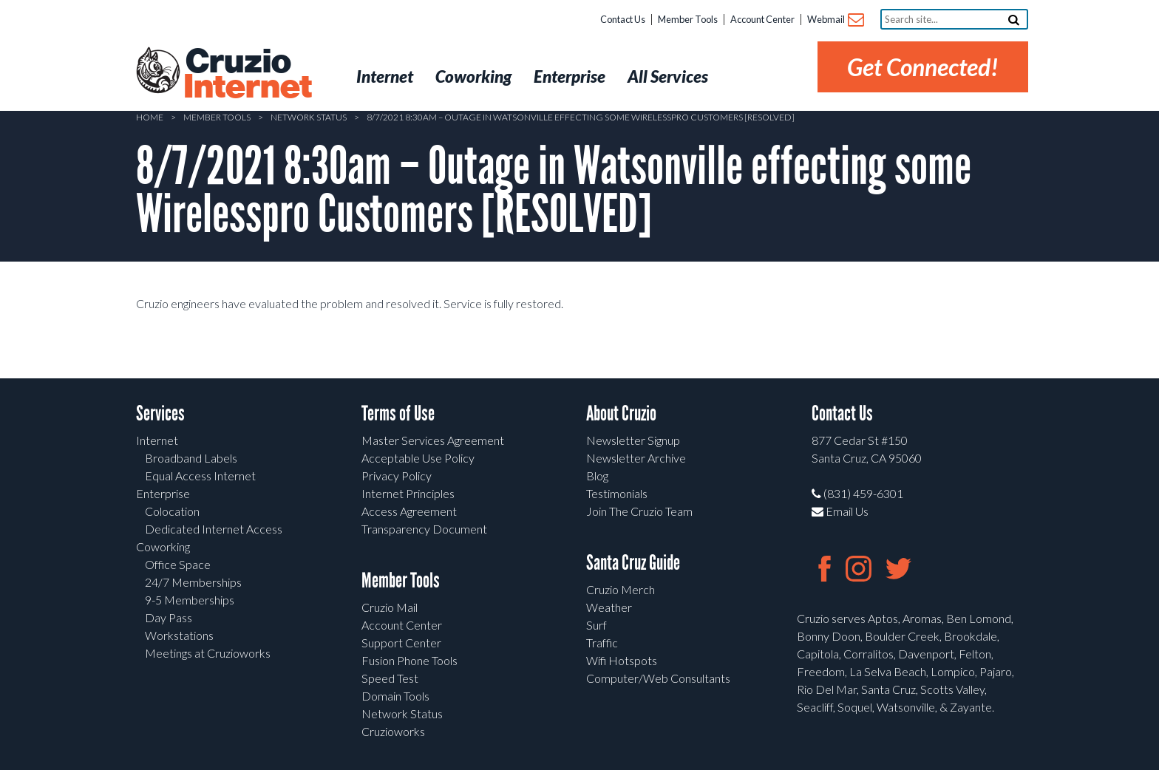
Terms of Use (398, 413)
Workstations (179, 635)
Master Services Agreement (432, 440)
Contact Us (622, 19)
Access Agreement (409, 511)
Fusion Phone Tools (409, 660)
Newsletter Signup (633, 440)
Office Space (178, 564)
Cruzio (247, 74)
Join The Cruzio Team (639, 511)
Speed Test (389, 678)
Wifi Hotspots (621, 660)
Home (149, 117)
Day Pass (168, 617)
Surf (596, 625)
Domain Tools (395, 696)
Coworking (163, 546)
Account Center (762, 19)
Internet (157, 440)
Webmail (835, 20)
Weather (609, 607)
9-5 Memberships (189, 600)
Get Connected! (923, 66)
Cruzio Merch (620, 589)
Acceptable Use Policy (418, 458)
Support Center (401, 643)
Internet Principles (408, 493)
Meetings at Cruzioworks (208, 653)
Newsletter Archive (636, 458)
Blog (597, 476)
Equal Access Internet (200, 476)
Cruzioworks (393, 731)
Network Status (309, 117)
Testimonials (617, 493)
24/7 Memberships (193, 582)
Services (160, 413)
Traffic (602, 643)
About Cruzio (621, 413)
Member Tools (688, 19)
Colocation (172, 511)
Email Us (840, 511)
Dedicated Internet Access (213, 529)
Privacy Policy (396, 476)
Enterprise (163, 493)
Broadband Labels (191, 458)
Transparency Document (424, 529)
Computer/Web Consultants (658, 678)
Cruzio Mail (389, 607)
